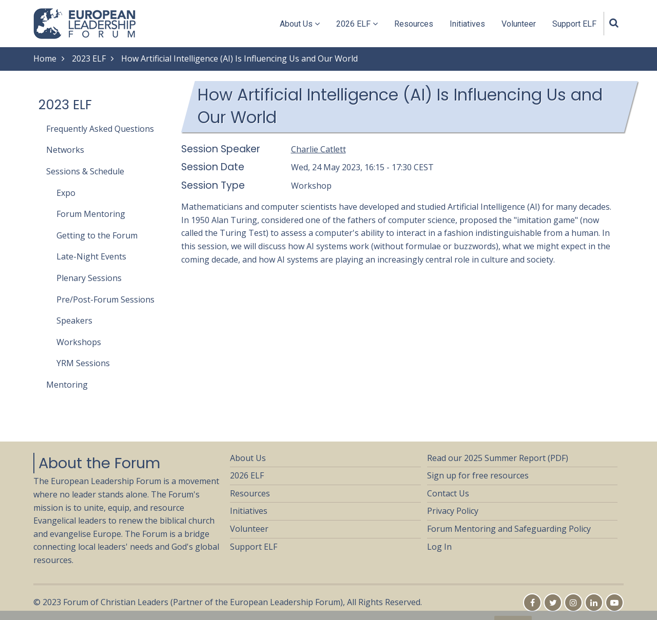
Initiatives (467, 24)
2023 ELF (89, 58)
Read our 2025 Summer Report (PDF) (497, 458)
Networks (65, 149)
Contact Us (448, 493)
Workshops (78, 342)
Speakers (74, 320)
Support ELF (574, 24)
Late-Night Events (91, 256)
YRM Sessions (83, 363)
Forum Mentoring (90, 213)
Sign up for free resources (478, 475)
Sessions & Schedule (85, 171)
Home (44, 58)
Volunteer (518, 24)
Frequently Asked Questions (100, 128)
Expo (65, 192)
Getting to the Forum (97, 235)
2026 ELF (357, 24)
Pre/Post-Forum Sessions (105, 299)
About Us (300, 24)
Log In (439, 546)
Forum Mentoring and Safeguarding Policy (509, 528)
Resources (413, 24)
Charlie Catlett (318, 149)
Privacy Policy (452, 510)
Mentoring (67, 384)
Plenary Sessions (89, 278)
